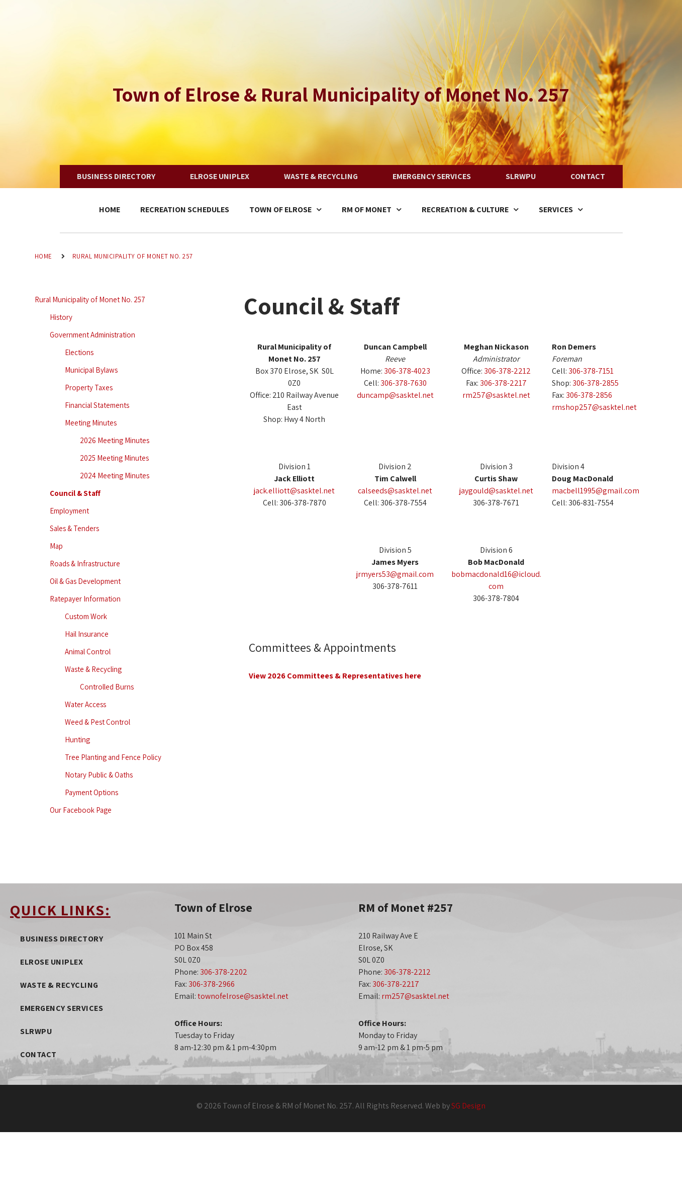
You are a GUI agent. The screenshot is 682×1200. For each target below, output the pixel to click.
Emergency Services (432, 176)
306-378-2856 (589, 395)
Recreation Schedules (184, 209)
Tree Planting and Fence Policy (113, 757)
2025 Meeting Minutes (114, 458)
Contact (587, 176)
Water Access (85, 704)
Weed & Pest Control (97, 722)
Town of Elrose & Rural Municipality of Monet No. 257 (341, 94)
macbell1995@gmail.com (595, 490)
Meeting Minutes (91, 422)
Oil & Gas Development (85, 581)
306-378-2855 (595, 383)
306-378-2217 (503, 383)
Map (56, 546)
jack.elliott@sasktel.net (294, 490)
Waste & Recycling (321, 176)
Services (561, 209)
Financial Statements (97, 405)
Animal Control (88, 651)
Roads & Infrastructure (85, 563)
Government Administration (92, 334)
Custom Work (86, 616)
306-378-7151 (591, 371)
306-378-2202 (223, 972)
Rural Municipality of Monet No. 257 (132, 256)
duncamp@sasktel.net (395, 395)
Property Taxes (89, 387)
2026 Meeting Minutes (114, 440)
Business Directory (116, 176)
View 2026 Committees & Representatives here (335, 675)
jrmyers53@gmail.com (395, 574)
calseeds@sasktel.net (395, 490)
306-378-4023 (407, 371)
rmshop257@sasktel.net (594, 407)
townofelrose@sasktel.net (243, 996)
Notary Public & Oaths (99, 775)
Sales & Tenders (74, 528)
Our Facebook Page (81, 810)
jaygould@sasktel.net (496, 490)
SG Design (468, 1105)
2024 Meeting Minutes (114, 475)
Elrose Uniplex (219, 176)
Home (109, 209)
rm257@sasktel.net (496, 395)
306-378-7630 (403, 383)
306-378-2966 (211, 984)
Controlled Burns (107, 687)
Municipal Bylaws (91, 370)
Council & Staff (75, 493)
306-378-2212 (507, 371)
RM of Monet (372, 209)
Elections (79, 352)
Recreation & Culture (470, 209)
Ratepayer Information (85, 599)
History (61, 317)
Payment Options (91, 792)
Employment (69, 511)
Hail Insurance (87, 634)
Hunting (77, 739)
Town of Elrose (285, 209)
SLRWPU (521, 176)
